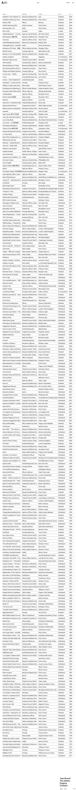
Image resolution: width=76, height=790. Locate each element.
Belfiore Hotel (7, 317)
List (73, 2)
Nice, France (42, 71)
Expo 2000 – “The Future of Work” (12, 429)
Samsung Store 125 (9, 28)
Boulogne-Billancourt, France (47, 191)
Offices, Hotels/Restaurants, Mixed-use (30, 88)
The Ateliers (65, 781)
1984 (70, 693)
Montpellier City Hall (9, 209)
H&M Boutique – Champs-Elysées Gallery (12, 223)
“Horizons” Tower (8, 191)
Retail (24, 28)
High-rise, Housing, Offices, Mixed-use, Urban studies (30, 403)
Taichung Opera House (10, 369)
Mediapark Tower (8, 415)
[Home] (4, 2)
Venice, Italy (42, 584)
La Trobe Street (7, 134)
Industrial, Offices (27, 243)
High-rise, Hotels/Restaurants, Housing (30, 34)
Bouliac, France (43, 624)
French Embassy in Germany (11, 504)
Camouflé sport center (9, 675)
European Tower (8, 641)
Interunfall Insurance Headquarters (12, 466)
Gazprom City (7, 286)
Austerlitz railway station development (12, 220)
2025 (70, 17)
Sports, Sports (26, 489)
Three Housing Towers (10, 627)
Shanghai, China (43, 37)
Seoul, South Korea (44, 45)
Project (5, 14)
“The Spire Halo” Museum (10, 610)
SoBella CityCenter (8, 335)
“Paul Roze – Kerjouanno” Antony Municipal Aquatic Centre (12, 713)
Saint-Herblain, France (45, 647)
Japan (40, 31)
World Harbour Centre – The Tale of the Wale (12, 635)
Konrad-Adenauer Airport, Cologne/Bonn (12, 569)
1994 (70, 515)
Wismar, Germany (43, 358)
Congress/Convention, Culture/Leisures (30, 400)
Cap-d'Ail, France (43, 587)
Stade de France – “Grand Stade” (12, 524)
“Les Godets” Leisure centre (11, 693)
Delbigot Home (7, 753)
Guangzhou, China (44, 128)
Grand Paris (6, 249)
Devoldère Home (8, 730)
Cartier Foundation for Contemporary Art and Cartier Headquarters (12, 515)
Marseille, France (43, 94)
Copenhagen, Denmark (45, 240)
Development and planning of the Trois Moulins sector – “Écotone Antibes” (12, 88)
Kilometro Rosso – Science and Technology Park (12, 272)
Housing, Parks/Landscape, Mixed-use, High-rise (30, 163)
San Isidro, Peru (43, 203)
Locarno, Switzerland (44, 475)
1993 (70, 526)
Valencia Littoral (8, 283)
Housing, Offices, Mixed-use (30, 406)
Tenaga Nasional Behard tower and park (12, 512)
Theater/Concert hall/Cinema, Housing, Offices (30, 604)
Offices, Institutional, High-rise (30, 707)
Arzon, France (42, 713)
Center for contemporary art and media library (12, 695)
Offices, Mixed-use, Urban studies (30, 423)
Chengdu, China (43, 123)
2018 (70, 80)
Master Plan (6, 621)
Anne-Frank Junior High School (12, 727)
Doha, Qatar (42, 65)
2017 (70, 111)
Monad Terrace (7, 51)
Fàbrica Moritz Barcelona (10, 197)
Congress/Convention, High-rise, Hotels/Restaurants (30, 189)
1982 (70, 713)
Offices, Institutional (28, 615)
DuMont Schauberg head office (12, 595)
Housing (24, 31)
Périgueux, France (44, 360)
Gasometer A (7, 406)
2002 (70, 375)
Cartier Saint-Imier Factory (11, 526)
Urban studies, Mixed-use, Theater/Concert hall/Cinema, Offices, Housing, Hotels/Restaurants (30, 452)
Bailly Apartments (8, 612)
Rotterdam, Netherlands (45, 604)
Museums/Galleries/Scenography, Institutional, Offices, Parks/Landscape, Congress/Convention (30, 294)
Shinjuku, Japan (43, 343)
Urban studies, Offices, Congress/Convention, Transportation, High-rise (30, 237)
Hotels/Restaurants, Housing (30, 300)
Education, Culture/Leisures (30, 713)
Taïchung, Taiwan (43, 369)
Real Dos (5, 100)
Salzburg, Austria (43, 610)
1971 (70, 756)
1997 (70, 498)
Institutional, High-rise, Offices (30, 137)
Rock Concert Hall (8, 704)
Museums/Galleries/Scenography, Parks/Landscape (30, 180)
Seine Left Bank (7, 538)
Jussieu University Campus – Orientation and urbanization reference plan (12, 409)
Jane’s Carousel (7, 206)
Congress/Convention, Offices (30, 618)
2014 (70, 148)
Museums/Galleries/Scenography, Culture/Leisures (30, 695)
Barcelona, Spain (43, 197)
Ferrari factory (7, 243)
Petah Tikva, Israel (44, 472)
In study (60, 31)
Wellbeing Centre (8, 652)
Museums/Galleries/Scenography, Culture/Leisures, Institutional (30, 756)
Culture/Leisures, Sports (29, 260)
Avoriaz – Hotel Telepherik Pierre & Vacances (12, 80)
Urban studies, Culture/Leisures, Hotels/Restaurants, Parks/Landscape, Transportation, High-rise (30, 277)
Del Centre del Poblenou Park (11, 266)
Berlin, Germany (43, 504)
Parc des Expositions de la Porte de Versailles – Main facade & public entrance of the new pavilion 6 (12, 68)
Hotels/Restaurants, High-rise (30, 234)
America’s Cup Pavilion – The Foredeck (12, 312)
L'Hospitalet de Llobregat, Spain (48, 189)
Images (67, 2)
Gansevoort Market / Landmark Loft (12, 403)
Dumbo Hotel (7, 463)
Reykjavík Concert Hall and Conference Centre (12, 332)
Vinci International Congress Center (12, 541)
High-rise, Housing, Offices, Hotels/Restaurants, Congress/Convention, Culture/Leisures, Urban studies (30, 214)
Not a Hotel (6, 31)
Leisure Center (7, 475)
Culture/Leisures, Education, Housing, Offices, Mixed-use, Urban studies (30, 518)
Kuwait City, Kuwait (44, 349)
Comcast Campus (8, 160)
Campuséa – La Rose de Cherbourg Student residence (12, 83)
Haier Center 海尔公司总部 (11, 114)
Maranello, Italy (43, 243)
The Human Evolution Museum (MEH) (12, 446)
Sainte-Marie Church (9, 389)
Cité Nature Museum (9, 346)
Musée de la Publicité (9, 492)
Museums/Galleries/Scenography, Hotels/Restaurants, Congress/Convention (30, 446)
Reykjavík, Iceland (43, 332)
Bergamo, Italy (42, 272)
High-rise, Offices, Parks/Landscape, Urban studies (30, 512)
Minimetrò (6, 438)
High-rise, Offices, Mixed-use (30, 191)
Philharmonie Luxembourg (11, 498)
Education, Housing (28, 117)
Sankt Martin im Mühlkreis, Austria (48, 177)
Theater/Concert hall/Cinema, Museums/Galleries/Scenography (30, 320)
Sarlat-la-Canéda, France (45, 389)
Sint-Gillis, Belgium (44, 237)
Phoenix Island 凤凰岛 (9, 97)
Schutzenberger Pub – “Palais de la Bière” (12, 481)
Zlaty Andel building (8, 423)
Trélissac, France (43, 747)
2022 (70, 34)
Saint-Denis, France (44, 524)
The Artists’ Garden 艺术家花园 (12, 171)
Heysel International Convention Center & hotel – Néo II (12, 131)
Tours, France (42, 532)
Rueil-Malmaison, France (46, 157)
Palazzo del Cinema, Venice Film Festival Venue (12, 584)
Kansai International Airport (11, 644)
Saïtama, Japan (43, 509)
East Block (6, 532)
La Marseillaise (7, 94)
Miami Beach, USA (44, 51)
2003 (70, 355)
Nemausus (6, 670)
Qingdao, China (43, 114)
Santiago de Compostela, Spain (48, 458)
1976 (70, 741)
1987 (70, 655)
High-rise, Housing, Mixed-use (30, 154)
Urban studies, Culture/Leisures (30, 684)
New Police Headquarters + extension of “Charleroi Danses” (12, 137)
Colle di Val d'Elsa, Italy (45, 274)
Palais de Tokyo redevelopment (12, 650)
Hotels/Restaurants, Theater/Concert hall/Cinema (30, 463)
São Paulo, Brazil (43, 34)
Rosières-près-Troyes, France (47, 730)
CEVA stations (7, 63)
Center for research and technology (12, 358)
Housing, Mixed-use (28, 211)
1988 (70, 638)
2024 (70, 22)
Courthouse (6, 426)
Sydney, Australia (43, 154)
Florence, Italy (42, 317)
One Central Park (8, 154)
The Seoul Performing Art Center (12, 306)
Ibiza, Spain (41, 183)
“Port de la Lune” (8, 607)
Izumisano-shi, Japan (44, 644)
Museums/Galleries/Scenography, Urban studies (30, 635)
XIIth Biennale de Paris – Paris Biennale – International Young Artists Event (12, 724)
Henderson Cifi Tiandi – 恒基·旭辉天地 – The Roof (12, 48)
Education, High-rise (28, 343)
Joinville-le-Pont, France (45, 558)
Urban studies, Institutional (30, 312)
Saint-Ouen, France (44, 658)
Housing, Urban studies (29, 355)
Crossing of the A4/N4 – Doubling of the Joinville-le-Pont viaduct (12, 558)
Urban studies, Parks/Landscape (30, 252)
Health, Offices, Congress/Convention (30, 151)
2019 (70, 63)
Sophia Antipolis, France (45, 88)
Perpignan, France (44, 194)
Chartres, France (43, 544)
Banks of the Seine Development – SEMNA (12, 549)
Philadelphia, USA (43, 160)
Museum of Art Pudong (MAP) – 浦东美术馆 (12, 54)
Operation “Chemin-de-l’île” (11, 581)
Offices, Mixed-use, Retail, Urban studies (30, 48)
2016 (70, 126)
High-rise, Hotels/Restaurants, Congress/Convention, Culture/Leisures (30, 160)
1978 (70, 733)
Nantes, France (43, 426)
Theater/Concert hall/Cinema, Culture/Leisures (30, 495)
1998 (70, 484)
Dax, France (42, 547)
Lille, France (42, 518)
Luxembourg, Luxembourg (46, 498)
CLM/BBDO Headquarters (11, 555)
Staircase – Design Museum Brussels (12, 143)
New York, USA (43, 74)
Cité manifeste (7, 378)
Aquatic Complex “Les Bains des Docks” (12, 260)
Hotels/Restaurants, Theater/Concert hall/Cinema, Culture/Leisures (30, 475)
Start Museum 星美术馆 (10, 37)
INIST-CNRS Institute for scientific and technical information (12, 615)
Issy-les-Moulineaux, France (47, 555)
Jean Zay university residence (12, 117)
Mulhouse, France (43, 378)
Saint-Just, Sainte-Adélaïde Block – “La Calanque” (12, 211)
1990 (70, 595)
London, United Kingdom (46, 229)
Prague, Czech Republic (45, 366)
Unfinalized (61, 88)
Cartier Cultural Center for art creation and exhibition (12, 664)
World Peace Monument (10, 449)
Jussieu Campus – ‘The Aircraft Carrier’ (12, 564)
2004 (70, 343)
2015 (70, 131)
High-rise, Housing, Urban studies (30, 627)
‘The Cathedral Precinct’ (10, 544)
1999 (70, 452)
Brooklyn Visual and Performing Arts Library (12, 375)
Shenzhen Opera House (10, 60)
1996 (70, 501)
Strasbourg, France (44, 481)
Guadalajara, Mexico (44, 326)
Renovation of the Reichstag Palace (12, 575)
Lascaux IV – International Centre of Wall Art (12, 180)
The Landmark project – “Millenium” (12, 280)
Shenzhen (41, 60)
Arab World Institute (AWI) (11, 661)
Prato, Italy (41, 455)
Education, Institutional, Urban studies (30, 409)
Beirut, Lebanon (43, 280)
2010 (70, 217)
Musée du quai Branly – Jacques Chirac (12, 294)
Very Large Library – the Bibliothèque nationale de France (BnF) (12, 632)
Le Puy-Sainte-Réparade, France (48, 263)
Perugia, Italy (42, 438)
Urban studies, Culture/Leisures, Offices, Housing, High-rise (30, 283)
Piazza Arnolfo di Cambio (10, 274)
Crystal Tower (7, 501)
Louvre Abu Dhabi (8, 120)
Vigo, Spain (41, 277)
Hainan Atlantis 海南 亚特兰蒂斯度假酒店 (12, 166)
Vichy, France (42, 652)
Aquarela (5, 111)
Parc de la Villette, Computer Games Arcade (12, 687)
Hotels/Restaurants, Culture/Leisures (30, 652)
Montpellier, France (44, 186)
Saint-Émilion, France (44, 85)
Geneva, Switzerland (44, 63)
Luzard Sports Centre (9, 678)
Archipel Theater (8, 194)
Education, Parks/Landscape (30, 108)
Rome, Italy (41, 103)
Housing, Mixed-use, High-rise (30, 77)
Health (24, 157)
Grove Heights (7, 163)
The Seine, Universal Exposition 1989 (12, 710)
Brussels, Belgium (43, 131)
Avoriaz (40, 80)
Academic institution (9, 343)
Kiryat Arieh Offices (8, 472)
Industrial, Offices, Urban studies (30, 272)
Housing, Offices (27, 466)
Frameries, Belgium (44, 441)
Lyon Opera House (8, 535)
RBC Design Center (8, 186)
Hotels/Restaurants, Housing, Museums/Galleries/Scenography (30, 103)
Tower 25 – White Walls (10, 146)
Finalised (61, 17)
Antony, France (43, 117)
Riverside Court (7, 366)
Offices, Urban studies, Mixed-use (30, 229)
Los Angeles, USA (43, 412)
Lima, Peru (41, 100)
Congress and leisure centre (11, 400)
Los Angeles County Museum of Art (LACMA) (12, 412)
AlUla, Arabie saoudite (45, 105)
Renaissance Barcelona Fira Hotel (12, 189)
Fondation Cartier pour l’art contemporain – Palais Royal (12, 20)
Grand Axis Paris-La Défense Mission (12, 578)
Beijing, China (42, 42)
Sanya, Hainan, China (44, 166)
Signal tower (6, 269)
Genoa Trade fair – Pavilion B (11, 246)
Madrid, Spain (42, 323)
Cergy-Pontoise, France (45, 736)
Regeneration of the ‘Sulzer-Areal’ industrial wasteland (12, 572)
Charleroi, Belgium (44, 137)
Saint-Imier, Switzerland (45, 526)
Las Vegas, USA (43, 335)
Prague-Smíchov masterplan (11, 592)
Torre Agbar (6, 337)
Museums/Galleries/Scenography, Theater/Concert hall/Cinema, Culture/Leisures (30, 395)
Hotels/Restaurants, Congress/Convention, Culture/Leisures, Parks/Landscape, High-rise (30, 166)
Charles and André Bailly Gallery (12, 638)
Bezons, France (43, 529)
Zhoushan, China (43, 97)
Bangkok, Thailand (44, 126)
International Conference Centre (12, 618)
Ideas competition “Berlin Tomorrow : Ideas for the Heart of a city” (12, 598)
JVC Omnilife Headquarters (11, 469)
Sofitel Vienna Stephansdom (11, 234)
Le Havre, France (43, 260)
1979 (70, 730)
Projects (63, 783)
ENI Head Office (7, 486)
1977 (70, 738)
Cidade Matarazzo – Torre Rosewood (12, 34)
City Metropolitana (8, 398)
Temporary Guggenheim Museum (12, 421)
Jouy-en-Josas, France (45, 664)
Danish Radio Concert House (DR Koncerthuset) (12, 240)
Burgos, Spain (42, 446)
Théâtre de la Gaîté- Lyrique (11, 738)
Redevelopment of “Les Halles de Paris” (12, 363)
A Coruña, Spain (43, 400)
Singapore (41, 57)
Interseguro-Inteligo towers (11, 203)
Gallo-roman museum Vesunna (12, 360)
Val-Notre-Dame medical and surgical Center (12, 741)
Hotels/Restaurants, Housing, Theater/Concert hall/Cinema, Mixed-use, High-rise (30, 280)
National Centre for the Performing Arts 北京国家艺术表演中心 (12, 495)
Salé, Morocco (42, 315)
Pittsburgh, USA (43, 395)
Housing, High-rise (27, 51)
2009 (70, 237)
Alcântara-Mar (7, 355)
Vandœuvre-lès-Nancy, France (47, 615)
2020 (70, 57)
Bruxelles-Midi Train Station (11, 237)
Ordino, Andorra (43, 292)
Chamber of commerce (10, 455)
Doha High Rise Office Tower (11, 174)
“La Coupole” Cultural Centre (11, 655)
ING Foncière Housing (9, 200)
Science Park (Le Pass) (10, 441)
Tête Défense (7, 707)
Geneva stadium (8, 489)
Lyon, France (42, 77)
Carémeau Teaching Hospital (11, 552)
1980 (70, 727)
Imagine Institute (8, 151)
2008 (70, 257)
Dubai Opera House (8, 320)
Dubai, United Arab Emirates (47, 320)
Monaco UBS (7, 22)
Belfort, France (43, 701)
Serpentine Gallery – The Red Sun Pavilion (12, 231)
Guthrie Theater (7, 289)
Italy (39, 17)
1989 (70, 607)
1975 (70, 744)
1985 (70, 687)
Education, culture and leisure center (12, 349)
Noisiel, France (43, 678)
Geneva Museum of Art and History (12, 432)
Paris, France (42, 20)
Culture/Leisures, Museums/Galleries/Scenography (30, 687)
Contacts (64, 785)
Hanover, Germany (44, 429)
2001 (70, 392)
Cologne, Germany (44, 415)
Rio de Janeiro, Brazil (44, 386)
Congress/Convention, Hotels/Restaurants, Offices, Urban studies (30, 398)
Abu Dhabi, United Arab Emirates (48, 120)
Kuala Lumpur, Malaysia (45, 512)
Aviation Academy (8, 57)
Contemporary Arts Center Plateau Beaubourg (12, 756)
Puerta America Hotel (9, 329)
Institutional (25, 209)
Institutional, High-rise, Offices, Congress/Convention (30, 418)
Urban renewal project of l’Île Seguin (12, 254)
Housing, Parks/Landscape (30, 292)
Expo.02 (5, 383)
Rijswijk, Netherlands (44, 91)
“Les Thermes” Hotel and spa (11, 547)
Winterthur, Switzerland (45, 572)
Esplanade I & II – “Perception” (12, 561)
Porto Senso (6, 300)
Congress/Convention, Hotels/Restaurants (30, 105)
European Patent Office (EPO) (12, 91)
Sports (24, 392)
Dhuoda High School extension (12, 667)
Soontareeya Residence (10, 126)
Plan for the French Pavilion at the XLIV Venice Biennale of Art (12, 601)
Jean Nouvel (65, 778)
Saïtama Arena (7, 509)
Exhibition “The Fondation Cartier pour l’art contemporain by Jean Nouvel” (12, 17)
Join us (61, 788)
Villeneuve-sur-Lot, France (46, 753)
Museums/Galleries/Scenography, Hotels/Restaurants (30, 323)
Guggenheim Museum (9, 326)
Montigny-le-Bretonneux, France (48, 690)
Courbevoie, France (44, 578)
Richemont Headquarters (10, 303)
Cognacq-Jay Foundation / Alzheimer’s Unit (12, 157)
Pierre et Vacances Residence (12, 587)
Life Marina (6, 183)
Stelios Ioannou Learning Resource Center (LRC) (12, 108)
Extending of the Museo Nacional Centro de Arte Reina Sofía (12, 323)
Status (60, 14)
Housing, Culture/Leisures (30, 587)
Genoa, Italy (42, 246)
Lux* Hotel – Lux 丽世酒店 (11, 123)
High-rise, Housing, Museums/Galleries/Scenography (30, 74)
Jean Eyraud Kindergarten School (12, 747)
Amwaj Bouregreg (8, 315)
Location (42, 14)
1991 (70, 578)
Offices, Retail (26, 506)
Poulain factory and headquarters (12, 589)
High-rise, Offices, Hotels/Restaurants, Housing (30, 269)
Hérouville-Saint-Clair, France (47, 561)
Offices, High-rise (27, 91)
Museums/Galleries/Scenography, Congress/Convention (30, 449)
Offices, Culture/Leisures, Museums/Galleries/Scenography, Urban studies (30, 309)
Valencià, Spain (43, 283)
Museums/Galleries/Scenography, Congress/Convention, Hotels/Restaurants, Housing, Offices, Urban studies (30, 572)
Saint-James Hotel (8, 624)
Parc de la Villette (8, 721)
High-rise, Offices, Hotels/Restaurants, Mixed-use (30, 40)
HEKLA (5, 168)
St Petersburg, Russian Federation (48, 286)
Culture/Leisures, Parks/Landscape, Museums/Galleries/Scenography (30, 441)
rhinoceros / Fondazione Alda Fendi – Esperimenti (12, 103)
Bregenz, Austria (43, 466)
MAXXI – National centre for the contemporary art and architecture (12, 478)
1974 (70, 747)
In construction (62, 57)
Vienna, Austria (43, 234)
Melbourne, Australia (44, 134)
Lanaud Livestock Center (10, 521)
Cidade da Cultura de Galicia (11, 458)
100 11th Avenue (8, 217)
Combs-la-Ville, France (45, 655)
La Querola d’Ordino (9, 292)
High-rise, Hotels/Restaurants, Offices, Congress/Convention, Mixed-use (30, 415)
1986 (70, 675)
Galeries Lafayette (8, 506)
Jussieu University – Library (11, 567)
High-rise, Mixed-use (28, 641)
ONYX (4, 647)
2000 (70, 426)
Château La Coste (8, 263)
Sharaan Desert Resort (10, 105)
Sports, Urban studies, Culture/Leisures (30, 509)
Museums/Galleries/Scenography (30, 17)
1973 (70, 750)
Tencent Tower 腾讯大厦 (10, 128)
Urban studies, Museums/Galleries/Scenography (30, 544)
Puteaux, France (43, 83)
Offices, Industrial (27, 358)
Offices (24, 22)
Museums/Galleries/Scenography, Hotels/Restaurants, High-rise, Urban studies (30, 171)
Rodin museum (7, 673)
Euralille (5, 518)
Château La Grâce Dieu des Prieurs (12, 85)
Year (70, 14)
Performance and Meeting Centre (12, 690)
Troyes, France (42, 733)
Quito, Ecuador (43, 111)
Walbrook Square (8, 309)
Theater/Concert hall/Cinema (30, 60)
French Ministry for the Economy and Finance (12, 715)
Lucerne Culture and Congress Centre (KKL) (12, 435)
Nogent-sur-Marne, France (46, 684)
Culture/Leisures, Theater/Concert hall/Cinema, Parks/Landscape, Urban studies (30, 349)
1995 (70, 509)
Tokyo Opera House (9, 681)
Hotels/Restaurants (28, 80)
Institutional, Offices (28, 455)
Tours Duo (6, 40)
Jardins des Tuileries (9, 698)
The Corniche (7, 372)
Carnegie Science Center (10, 395)
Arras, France (42, 346)
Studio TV (6, 604)
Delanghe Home (8, 750)
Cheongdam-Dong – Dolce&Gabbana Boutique (12, 45)
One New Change (8, 229)
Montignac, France (44, 180)
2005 (70, 312)
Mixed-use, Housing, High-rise (30, 42)
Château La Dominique (10, 148)
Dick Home (6, 733)
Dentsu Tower (7, 380)
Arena (4, 452)
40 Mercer (6, 257)
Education (25, 57)
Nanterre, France (43, 549)
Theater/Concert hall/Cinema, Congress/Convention (30, 690)
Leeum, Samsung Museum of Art (12, 352)
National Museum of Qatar (11, 65)
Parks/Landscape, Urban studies (30, 266)
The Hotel (6, 443)
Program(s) (26, 14)
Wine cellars (26, 85)
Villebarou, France (44, 589)
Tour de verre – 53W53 (10, 74)
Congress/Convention (29, 68)
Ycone (4, 77)
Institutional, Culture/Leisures (30, 375)
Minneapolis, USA (43, 289)
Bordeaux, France (43, 200)
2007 (70, 272)
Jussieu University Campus (11, 718)
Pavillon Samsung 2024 (10, 25)
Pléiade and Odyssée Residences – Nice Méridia (12, 71)
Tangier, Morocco (43, 252)
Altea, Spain (42, 300)
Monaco (41, 22)
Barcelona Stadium (8, 392)
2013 (70, 157)
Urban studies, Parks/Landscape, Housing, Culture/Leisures (30, 549)
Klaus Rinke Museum (9, 177)
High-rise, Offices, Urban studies (30, 203)
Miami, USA (41, 163)
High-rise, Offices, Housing (30, 146)
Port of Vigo (6, 277)
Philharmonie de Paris (9, 140)
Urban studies (26, 97)
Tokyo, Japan (42, 380)
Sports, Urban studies (28, 524)
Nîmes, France (42, 552)
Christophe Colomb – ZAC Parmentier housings (12, 529)
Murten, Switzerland (44, 383)
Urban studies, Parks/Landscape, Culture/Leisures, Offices (30, 372)
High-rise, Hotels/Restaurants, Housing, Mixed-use (30, 134)
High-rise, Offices (27, 94)
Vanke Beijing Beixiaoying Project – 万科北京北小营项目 (12, 42)
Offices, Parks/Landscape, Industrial (30, 595)
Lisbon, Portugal (43, 355)
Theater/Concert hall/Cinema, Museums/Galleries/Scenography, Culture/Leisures (30, 458)
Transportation (26, 569)
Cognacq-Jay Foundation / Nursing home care (12, 461)
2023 (70, 31)
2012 (70, 174)
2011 (70, 191)
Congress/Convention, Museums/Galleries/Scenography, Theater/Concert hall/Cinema (30, 435)
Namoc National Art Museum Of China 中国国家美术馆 (12, 226)
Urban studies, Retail (28, 246)
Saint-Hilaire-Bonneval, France (47, 521)
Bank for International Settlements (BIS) (12, 484)
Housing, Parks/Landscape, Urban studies (30, 581)
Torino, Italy (42, 418)
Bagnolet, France (43, 704)
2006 (70, 286)
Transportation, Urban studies (30, 63)
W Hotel (5, 340)
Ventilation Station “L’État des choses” (12, 684)
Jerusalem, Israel (43, 449)
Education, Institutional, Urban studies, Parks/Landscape (30, 718)
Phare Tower (6, 297)
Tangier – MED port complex (11, 252)
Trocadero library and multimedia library (12, 744)
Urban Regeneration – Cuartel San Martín (12, 214)
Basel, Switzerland (44, 484)
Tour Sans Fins (7, 630)
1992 (70, 544)
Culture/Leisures (27, 25)
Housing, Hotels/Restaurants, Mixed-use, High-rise (30, 126)
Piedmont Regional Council (11, 418)
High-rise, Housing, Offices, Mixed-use (30, 114)
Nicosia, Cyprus (43, 108)
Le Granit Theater (8, 701)
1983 (70, 704)
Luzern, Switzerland (44, 435)
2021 (70, 45)
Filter (38, 2)
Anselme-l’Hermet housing (11, 658)
